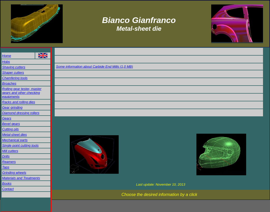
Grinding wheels (14, 173)
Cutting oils (10, 129)
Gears (6, 118)
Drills (6, 156)
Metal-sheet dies (14, 135)
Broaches (9, 83)
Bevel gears (11, 124)
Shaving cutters (13, 67)
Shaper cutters (13, 72)
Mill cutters (10, 151)
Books (6, 183)
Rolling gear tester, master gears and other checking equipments (21, 93)
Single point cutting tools (20, 145)
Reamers (9, 162)
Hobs (6, 62)
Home (6, 56)
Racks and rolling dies (18, 102)
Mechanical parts (14, 140)
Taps (5, 167)
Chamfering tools (14, 78)
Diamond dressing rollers (20, 113)
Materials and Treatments (21, 178)
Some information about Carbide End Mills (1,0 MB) (94, 67)
